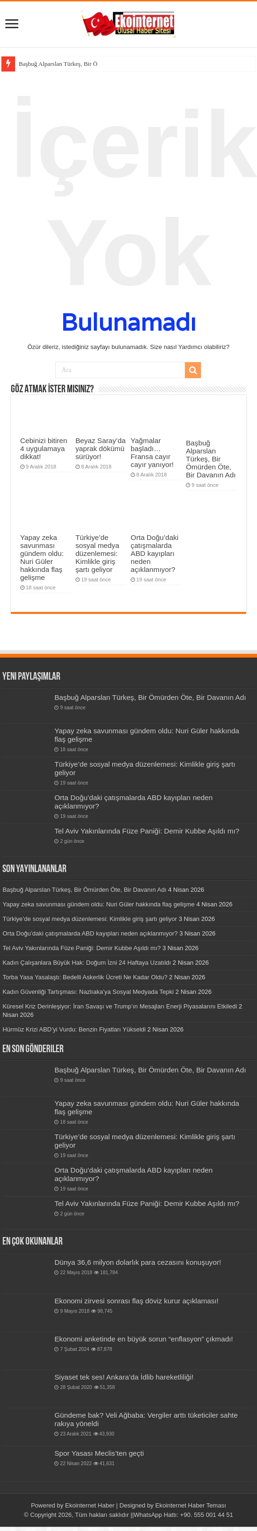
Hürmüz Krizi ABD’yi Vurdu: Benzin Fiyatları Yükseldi (73, 1029)
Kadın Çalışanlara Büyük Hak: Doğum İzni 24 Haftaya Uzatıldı (86, 962)
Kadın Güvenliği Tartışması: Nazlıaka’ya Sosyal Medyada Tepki (88, 991)
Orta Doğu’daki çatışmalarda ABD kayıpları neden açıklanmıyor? (154, 553)
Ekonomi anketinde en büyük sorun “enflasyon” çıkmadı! (143, 1339)
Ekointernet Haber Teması (190, 1505)
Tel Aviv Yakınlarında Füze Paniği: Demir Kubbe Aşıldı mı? (146, 831)
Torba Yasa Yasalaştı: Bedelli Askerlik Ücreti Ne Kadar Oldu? (84, 977)
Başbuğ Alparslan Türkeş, (50, 63)
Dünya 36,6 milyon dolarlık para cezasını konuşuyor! (137, 1262)
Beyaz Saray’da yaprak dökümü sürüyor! (100, 448)
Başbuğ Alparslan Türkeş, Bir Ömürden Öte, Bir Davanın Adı (211, 459)
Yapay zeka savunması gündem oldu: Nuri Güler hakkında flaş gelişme (42, 557)
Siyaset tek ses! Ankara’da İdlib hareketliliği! (123, 1377)
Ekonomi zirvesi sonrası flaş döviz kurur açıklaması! (136, 1301)
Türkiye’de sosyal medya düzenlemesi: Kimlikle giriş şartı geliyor (97, 553)
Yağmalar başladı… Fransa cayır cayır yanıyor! (152, 452)
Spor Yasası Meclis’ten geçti (99, 1453)
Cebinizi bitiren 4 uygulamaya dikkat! (43, 448)
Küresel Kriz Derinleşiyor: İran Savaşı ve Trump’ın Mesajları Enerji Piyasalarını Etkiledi (119, 1006)
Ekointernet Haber (90, 1505)
